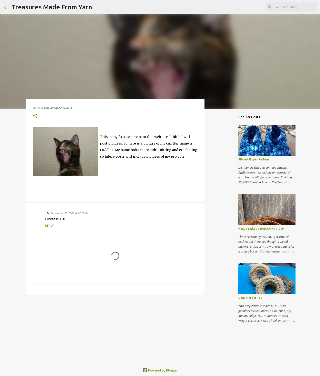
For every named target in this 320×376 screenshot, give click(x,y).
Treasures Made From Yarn (51, 7)
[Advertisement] (115, 329)
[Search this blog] (295, 7)
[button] (35, 116)
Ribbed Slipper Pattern (253, 159)
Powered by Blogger (160, 370)
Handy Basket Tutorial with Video (261, 228)
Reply (49, 225)
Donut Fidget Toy (250, 297)
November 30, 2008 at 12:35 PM (69, 213)
